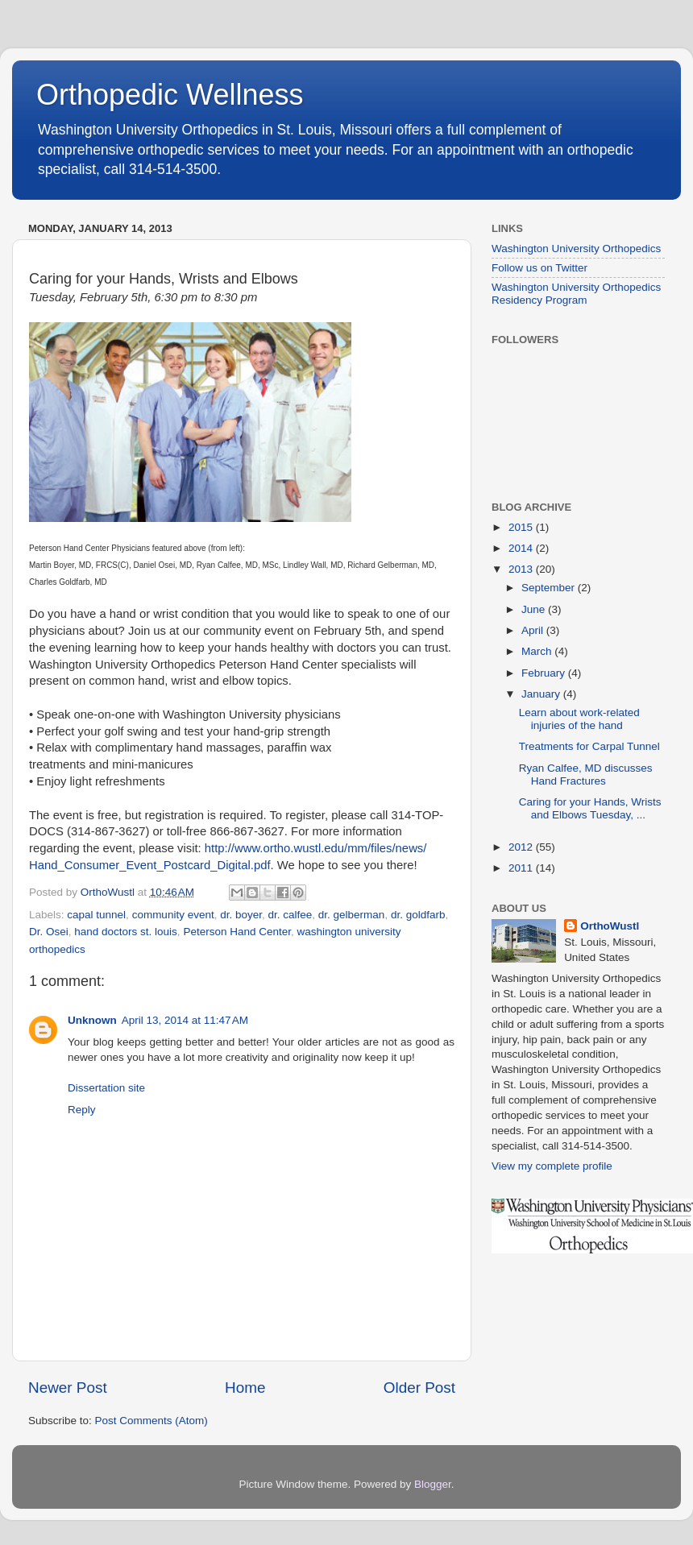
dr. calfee (290, 915)
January (542, 694)
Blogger (432, 1484)
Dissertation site (106, 1088)
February (544, 673)
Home (245, 1387)
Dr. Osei (48, 932)
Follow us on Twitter (539, 268)
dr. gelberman (351, 915)
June (534, 609)
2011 (522, 868)
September (549, 588)
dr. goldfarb (418, 915)
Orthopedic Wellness (170, 94)
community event (173, 915)
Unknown (92, 1020)
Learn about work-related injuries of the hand (579, 718)
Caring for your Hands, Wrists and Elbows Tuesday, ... (590, 808)
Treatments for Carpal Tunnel (589, 746)
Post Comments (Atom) (151, 1421)
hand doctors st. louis (125, 932)
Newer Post (67, 1387)
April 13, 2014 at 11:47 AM (185, 1020)
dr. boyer (241, 915)
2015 (522, 527)
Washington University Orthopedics (576, 248)
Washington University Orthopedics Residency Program (576, 293)
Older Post (419, 1387)
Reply (82, 1110)
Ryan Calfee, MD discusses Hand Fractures (586, 774)
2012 (522, 847)
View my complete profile (552, 1166)
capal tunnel (96, 915)
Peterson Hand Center (237, 932)
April (533, 630)
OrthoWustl (609, 926)
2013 (522, 569)
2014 (522, 548)
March (537, 651)
